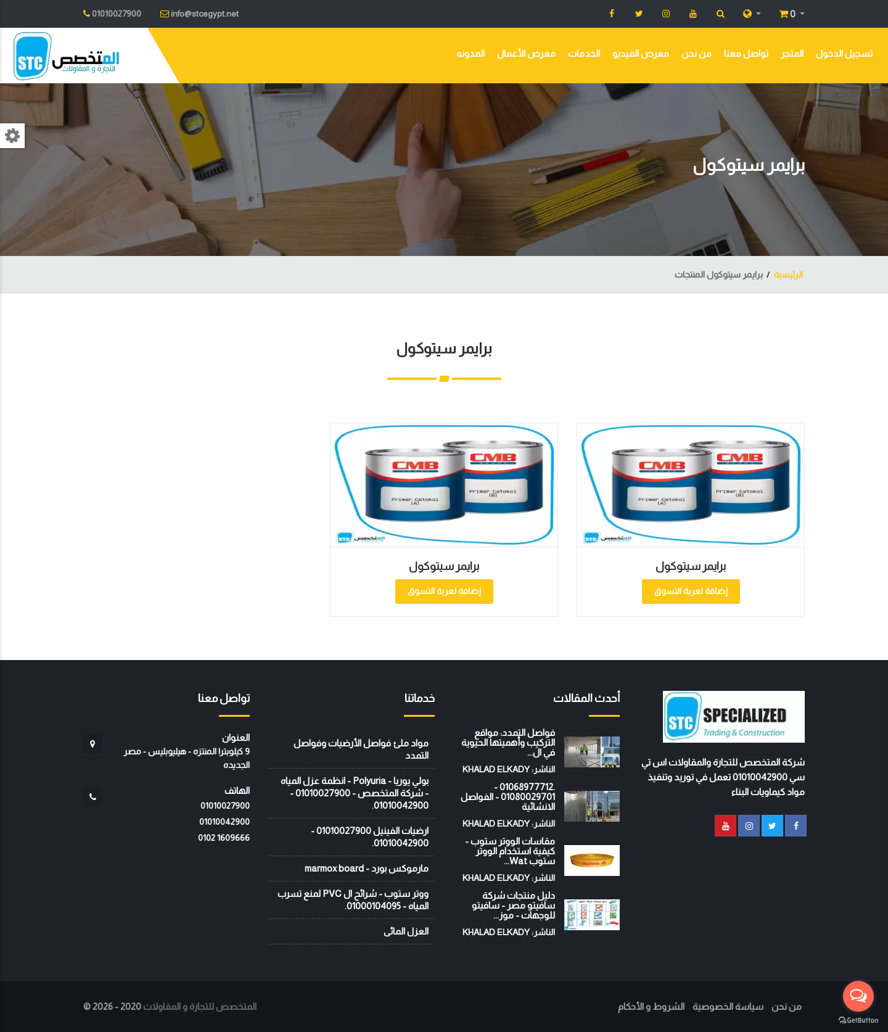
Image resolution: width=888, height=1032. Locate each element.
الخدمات (584, 53)
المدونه (470, 53)
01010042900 (224, 822)
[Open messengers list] (858, 996)
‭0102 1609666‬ (224, 838)
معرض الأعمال (526, 53)
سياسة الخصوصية (728, 1006)
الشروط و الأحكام (651, 1006)
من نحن (696, 53)
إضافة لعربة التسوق (691, 591)
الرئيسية (788, 274)
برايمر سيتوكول (691, 566)
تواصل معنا (746, 53)
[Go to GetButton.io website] (858, 1019)
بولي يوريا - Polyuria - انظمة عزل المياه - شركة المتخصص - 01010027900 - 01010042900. (355, 793)
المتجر (792, 53)
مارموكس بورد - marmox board (367, 868)
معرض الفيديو (640, 53)
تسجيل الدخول (844, 53)
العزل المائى (406, 931)
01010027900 (225, 806)
